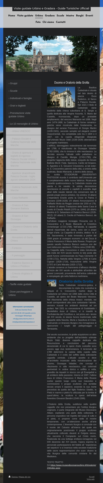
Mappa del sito (24, 477)
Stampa (13, 477)
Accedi (91, 477)
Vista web (90, 479)
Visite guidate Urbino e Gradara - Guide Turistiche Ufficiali (51, 8)
